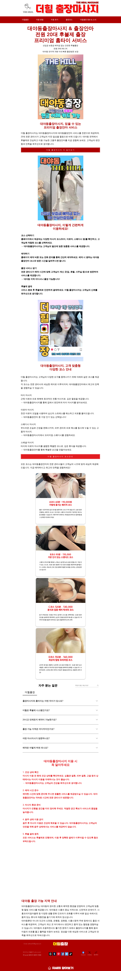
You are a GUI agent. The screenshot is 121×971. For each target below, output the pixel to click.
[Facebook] (62, 954)
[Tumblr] (54, 954)
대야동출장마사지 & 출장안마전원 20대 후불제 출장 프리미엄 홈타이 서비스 (60, 34)
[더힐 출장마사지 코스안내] (60, 456)
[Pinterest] (58, 954)
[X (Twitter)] (90, 953)
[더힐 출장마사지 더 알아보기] (60, 150)
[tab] (30, 692)
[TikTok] (70, 954)
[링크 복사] (96, 953)
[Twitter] (66, 954)
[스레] (50, 954)
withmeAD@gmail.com (34, 944)
